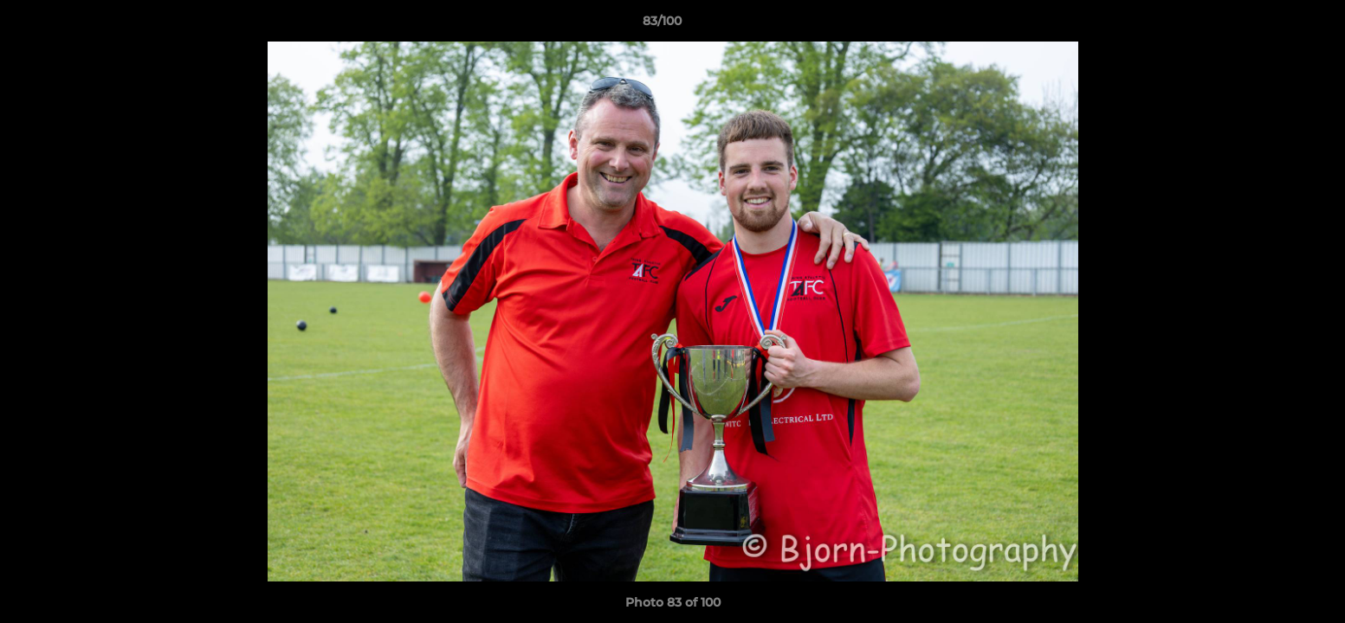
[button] (1272, 25)
